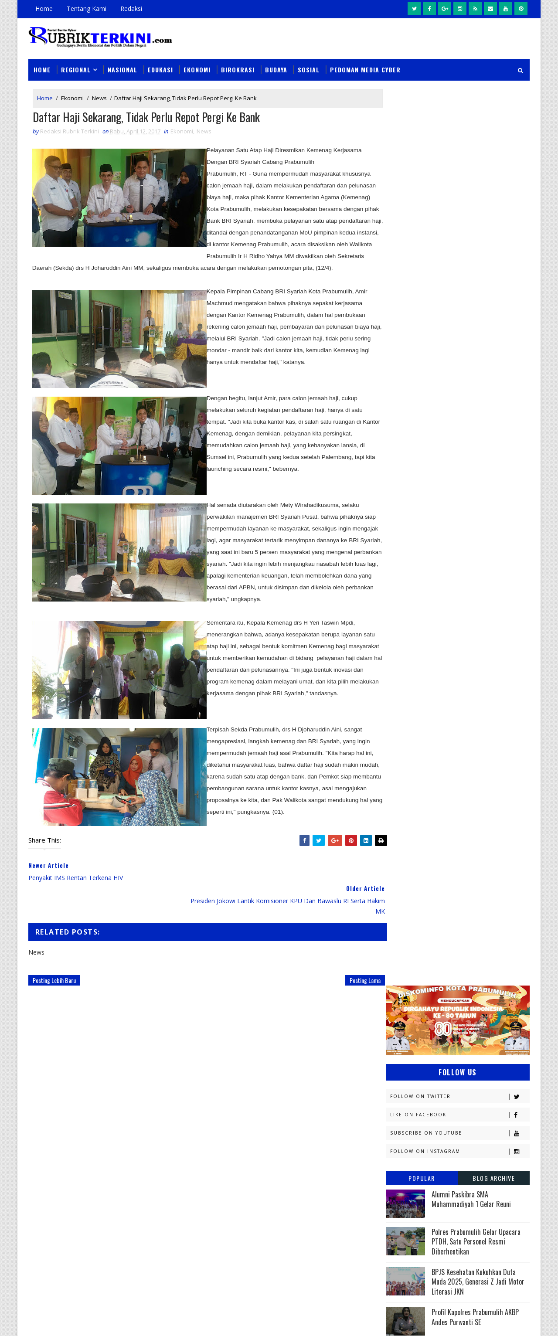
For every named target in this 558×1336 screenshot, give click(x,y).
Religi (398, 964)
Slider (176, 1097)
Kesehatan (405, 842)
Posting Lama (347, 981)
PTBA (451, 903)
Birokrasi (238, 66)
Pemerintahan (466, 933)
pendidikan (405, 1009)
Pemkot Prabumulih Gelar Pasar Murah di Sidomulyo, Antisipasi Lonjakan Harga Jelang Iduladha (335, 1098)
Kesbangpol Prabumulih (424, 826)
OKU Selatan (487, 887)
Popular (421, 278)
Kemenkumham (475, 811)
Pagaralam (406, 918)
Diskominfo (456, 720)
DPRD (494, 704)
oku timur (439, 994)
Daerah (400, 720)
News (99, 95)
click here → (69, 1193)
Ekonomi (197, 66)
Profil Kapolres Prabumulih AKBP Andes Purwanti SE (475, 417)
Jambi (446, 765)
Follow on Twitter (459, 197)
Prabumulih (456, 948)
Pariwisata (406, 933)
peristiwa (461, 1009)
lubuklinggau (410, 979)
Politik (400, 948)
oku (395, 994)
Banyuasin (405, 704)
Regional (76, 66)
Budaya (276, 66)
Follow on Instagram (459, 251)
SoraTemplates (72, 1320)
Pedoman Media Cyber (365, 66)
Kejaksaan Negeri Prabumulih (431, 796)
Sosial (309, 66)
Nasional (122, 66)
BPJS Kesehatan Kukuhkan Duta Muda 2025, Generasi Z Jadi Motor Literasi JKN (478, 382)
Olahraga (404, 903)
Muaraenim (406, 857)
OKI (441, 887)
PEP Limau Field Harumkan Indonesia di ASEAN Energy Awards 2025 (480, 455)
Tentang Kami (86, 8)
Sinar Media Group (149, 1320)
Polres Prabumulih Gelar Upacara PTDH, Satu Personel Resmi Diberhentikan (476, 342)
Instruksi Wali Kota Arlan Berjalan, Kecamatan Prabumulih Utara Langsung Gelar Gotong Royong (338, 1148)
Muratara (464, 857)
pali (483, 994)
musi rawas (473, 979)
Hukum (400, 765)
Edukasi (160, 66)
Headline (467, 750)
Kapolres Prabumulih (420, 781)
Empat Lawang (410, 750)
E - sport (402, 735)
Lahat (457, 842)
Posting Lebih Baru (54, 981)
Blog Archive (494, 278)
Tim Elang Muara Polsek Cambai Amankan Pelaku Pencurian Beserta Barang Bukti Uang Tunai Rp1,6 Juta (339, 1258)
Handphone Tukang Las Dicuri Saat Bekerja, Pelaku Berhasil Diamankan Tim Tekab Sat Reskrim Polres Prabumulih (337, 1203)
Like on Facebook (459, 215)
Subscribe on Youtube (459, 233)
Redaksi (131, 8)
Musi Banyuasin (412, 872)
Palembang (461, 918)
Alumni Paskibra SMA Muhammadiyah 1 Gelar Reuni (471, 299)
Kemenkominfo (410, 811)
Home (44, 8)
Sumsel (490, 964)
